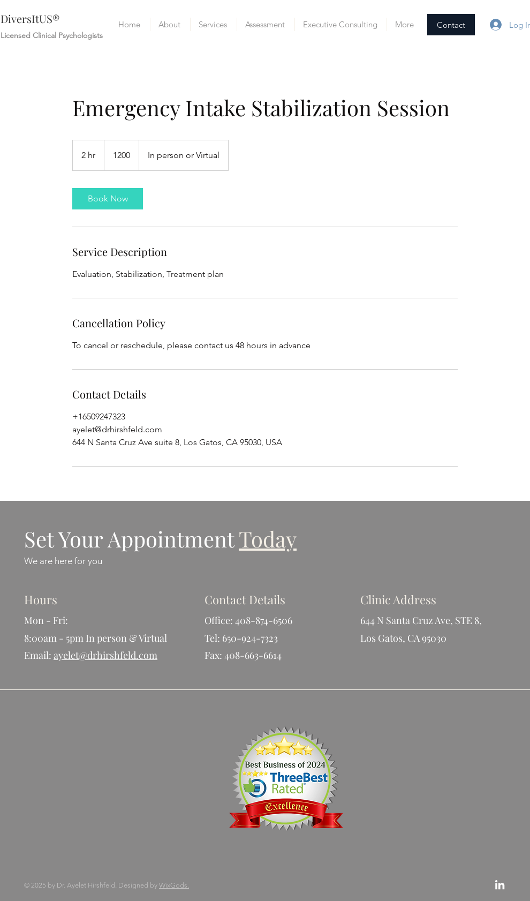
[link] (107, 198)
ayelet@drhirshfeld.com (105, 655)
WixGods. (174, 885)
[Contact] (451, 24)
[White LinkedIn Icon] (499, 884)
